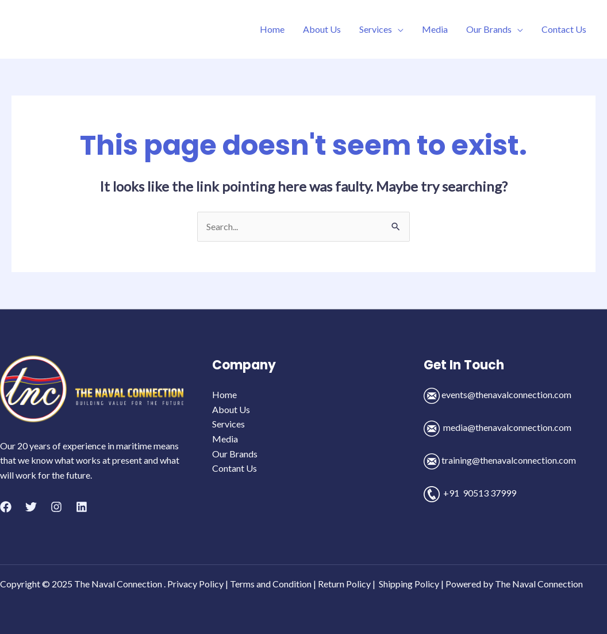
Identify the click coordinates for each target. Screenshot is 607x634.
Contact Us (563, 29)
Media (435, 29)
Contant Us (234, 468)
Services (375, 29)
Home (272, 29)
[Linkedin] (81, 507)
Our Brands (489, 29)
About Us (322, 29)
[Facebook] (5, 507)
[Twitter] (31, 507)
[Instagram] (56, 507)
